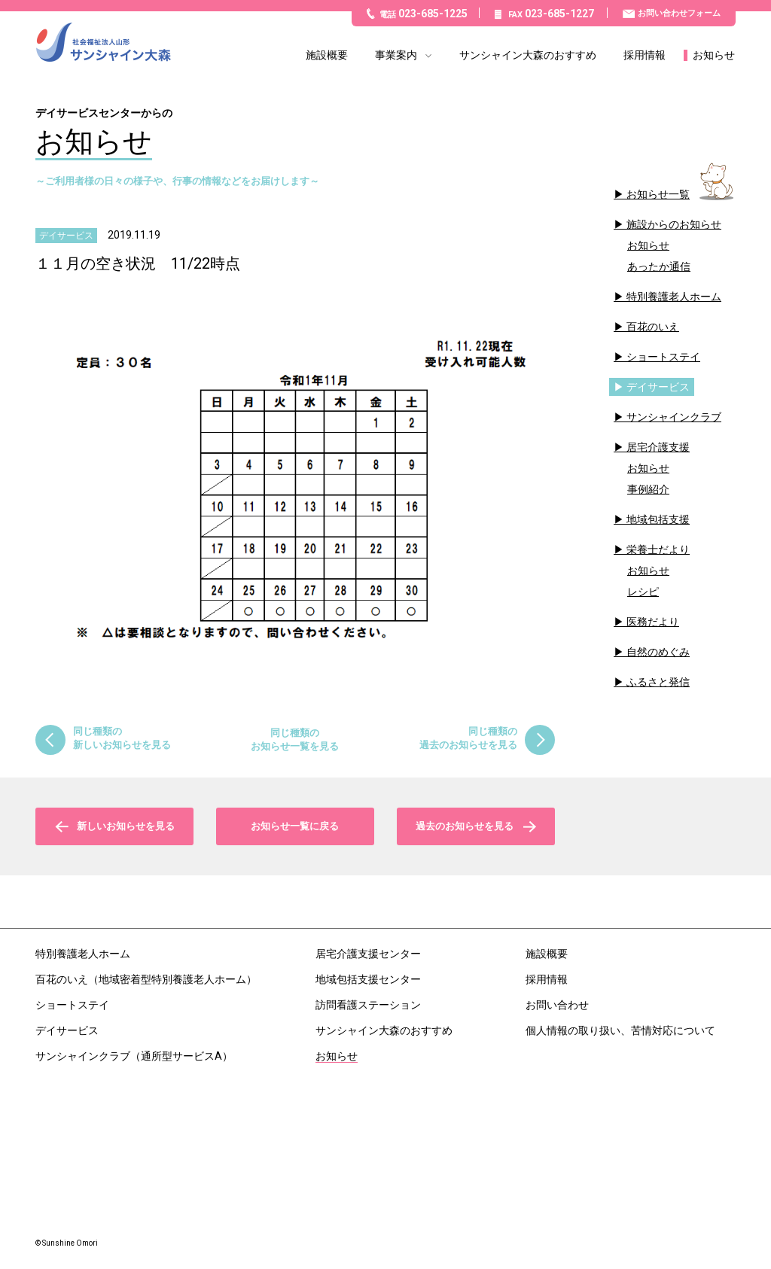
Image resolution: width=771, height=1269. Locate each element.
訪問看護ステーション (368, 1005)
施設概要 (327, 55)
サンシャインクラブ (673, 417)
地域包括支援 (658, 519)
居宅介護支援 (658, 447)
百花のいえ (652, 327)
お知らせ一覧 (658, 194)
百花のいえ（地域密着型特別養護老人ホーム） (146, 979)
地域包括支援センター (368, 979)
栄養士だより (658, 549)
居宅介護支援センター (368, 954)
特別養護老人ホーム (673, 297)
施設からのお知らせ (673, 224)
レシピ (643, 592)
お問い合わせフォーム (679, 13)
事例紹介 (648, 489)
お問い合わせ (557, 1005)
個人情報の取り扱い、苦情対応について (620, 1030)
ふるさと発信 (658, 682)
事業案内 (396, 55)
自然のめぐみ (658, 652)
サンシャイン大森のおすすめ (527, 55)
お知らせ (714, 55)
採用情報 (644, 55)
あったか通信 (658, 266)
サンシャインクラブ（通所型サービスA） (134, 1056)
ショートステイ (663, 357)
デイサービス (658, 387)
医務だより (652, 622)
